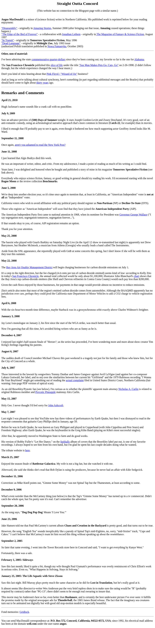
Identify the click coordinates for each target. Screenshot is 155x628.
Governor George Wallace (133, 214)
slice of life (57, 65)
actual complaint (75, 380)
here (27, 450)
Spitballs (65, 441)
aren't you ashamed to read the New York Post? (40, 144)
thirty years (42, 82)
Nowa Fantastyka (56, 46)
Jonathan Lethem (71, 34)
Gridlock (24, 612)
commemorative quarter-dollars (48, 59)
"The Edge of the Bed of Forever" (19, 34)
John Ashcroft (55, 405)
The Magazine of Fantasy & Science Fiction (120, 34)
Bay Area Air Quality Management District (29, 267)
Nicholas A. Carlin (128, 389)
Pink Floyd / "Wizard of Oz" (62, 73)
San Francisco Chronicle (25, 276)
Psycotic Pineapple (45, 392)
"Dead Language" (10, 43)
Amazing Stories (42, 28)
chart (136, 276)
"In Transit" (7, 40)
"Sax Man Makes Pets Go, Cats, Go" (98, 65)
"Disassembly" (9, 28)
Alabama (139, 59)
